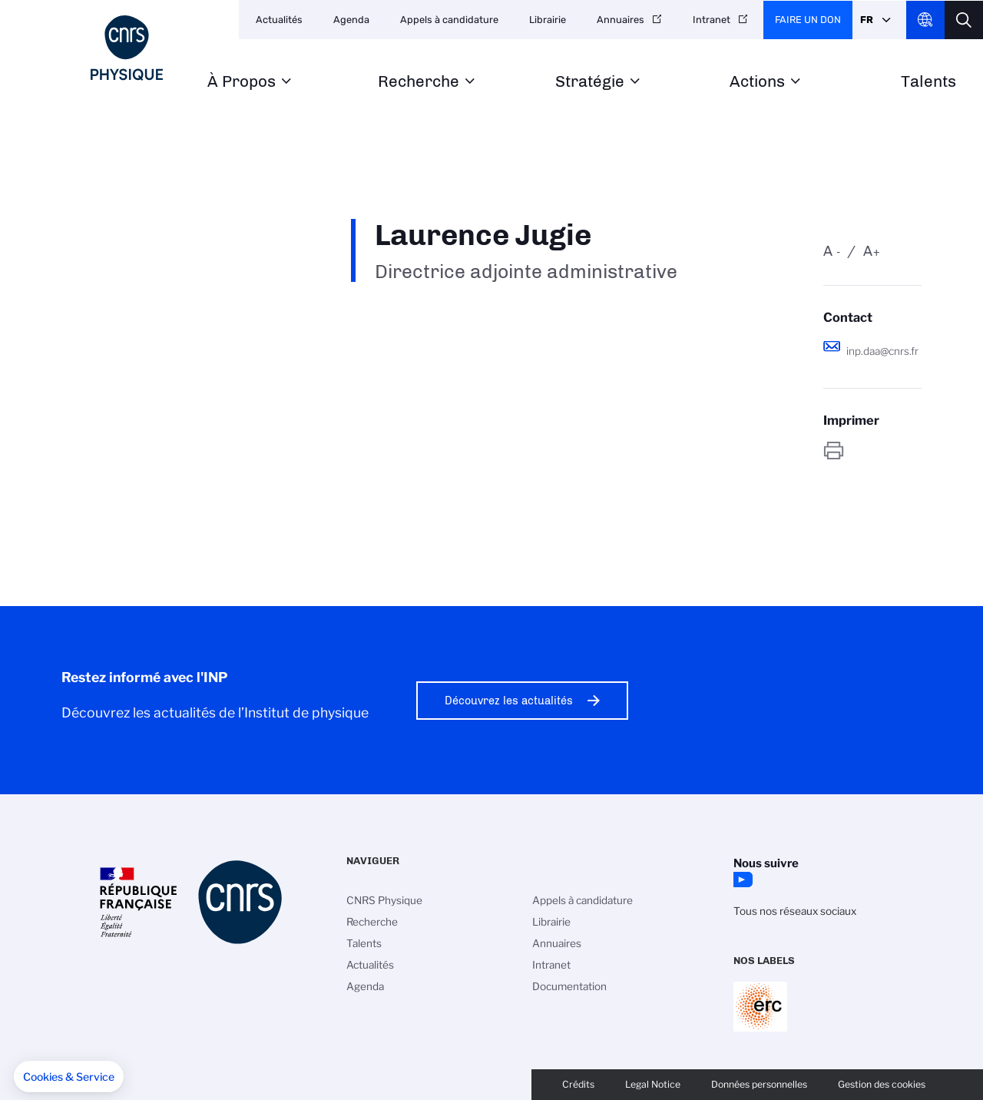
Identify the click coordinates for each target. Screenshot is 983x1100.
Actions (757, 82)
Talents (928, 82)
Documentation (569, 986)
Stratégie (589, 82)
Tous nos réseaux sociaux (794, 911)
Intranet (711, 19)
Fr (866, 19)
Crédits (578, 1084)
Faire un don (808, 19)
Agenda (351, 19)
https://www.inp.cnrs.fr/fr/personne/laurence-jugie (872, 450)
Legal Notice (652, 1084)
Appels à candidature (449, 19)
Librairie (547, 19)
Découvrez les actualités (509, 700)
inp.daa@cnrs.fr (882, 351)
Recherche (418, 82)
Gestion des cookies (881, 1084)
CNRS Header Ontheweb (925, 20)
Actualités (279, 19)
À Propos (241, 82)
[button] (69, 1077)
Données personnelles (759, 1084)
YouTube (741, 879)
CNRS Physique (384, 900)
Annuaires (620, 19)
